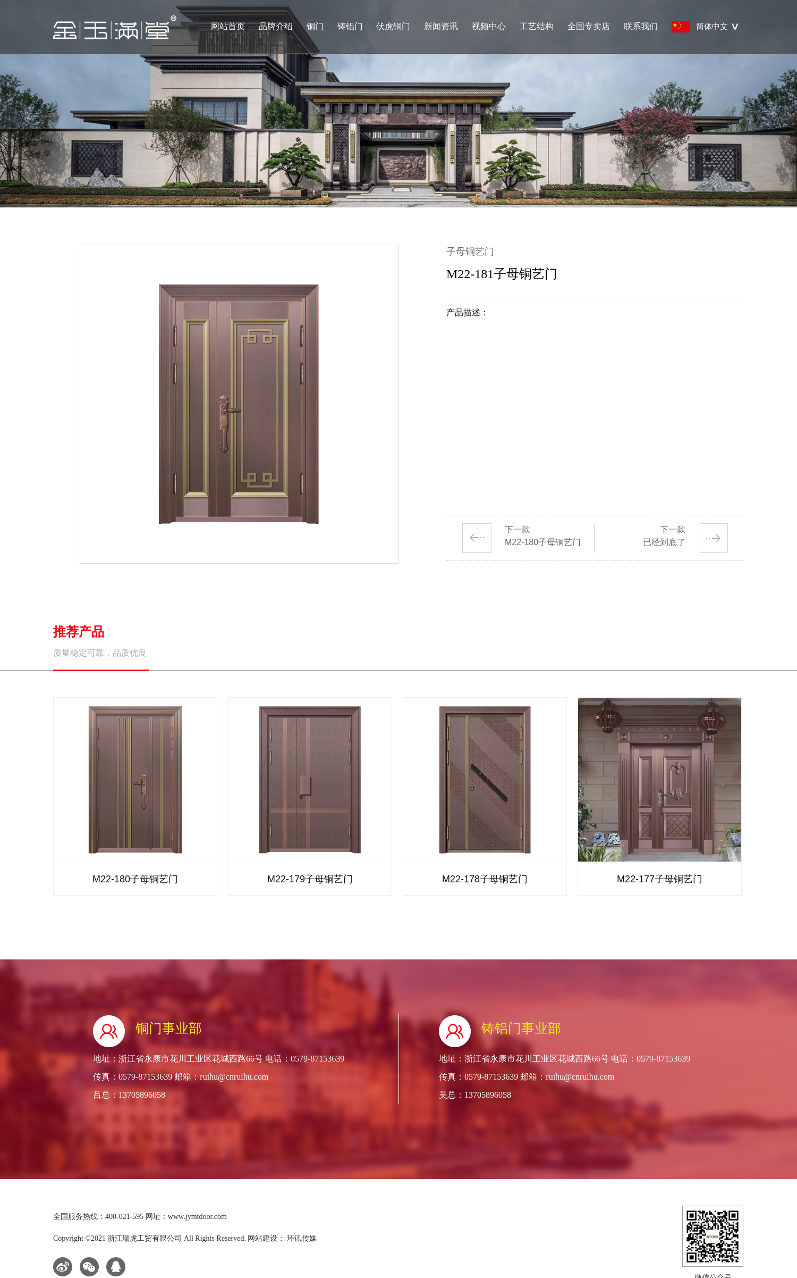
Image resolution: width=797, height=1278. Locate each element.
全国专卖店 (588, 26)
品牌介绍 (276, 26)
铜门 (315, 26)
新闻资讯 (441, 26)
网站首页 (228, 26)
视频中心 (489, 26)
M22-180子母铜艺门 (543, 542)
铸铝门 (350, 26)
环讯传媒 (301, 1238)
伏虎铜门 (393, 26)
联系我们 (641, 26)
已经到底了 (664, 542)
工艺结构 (537, 26)
